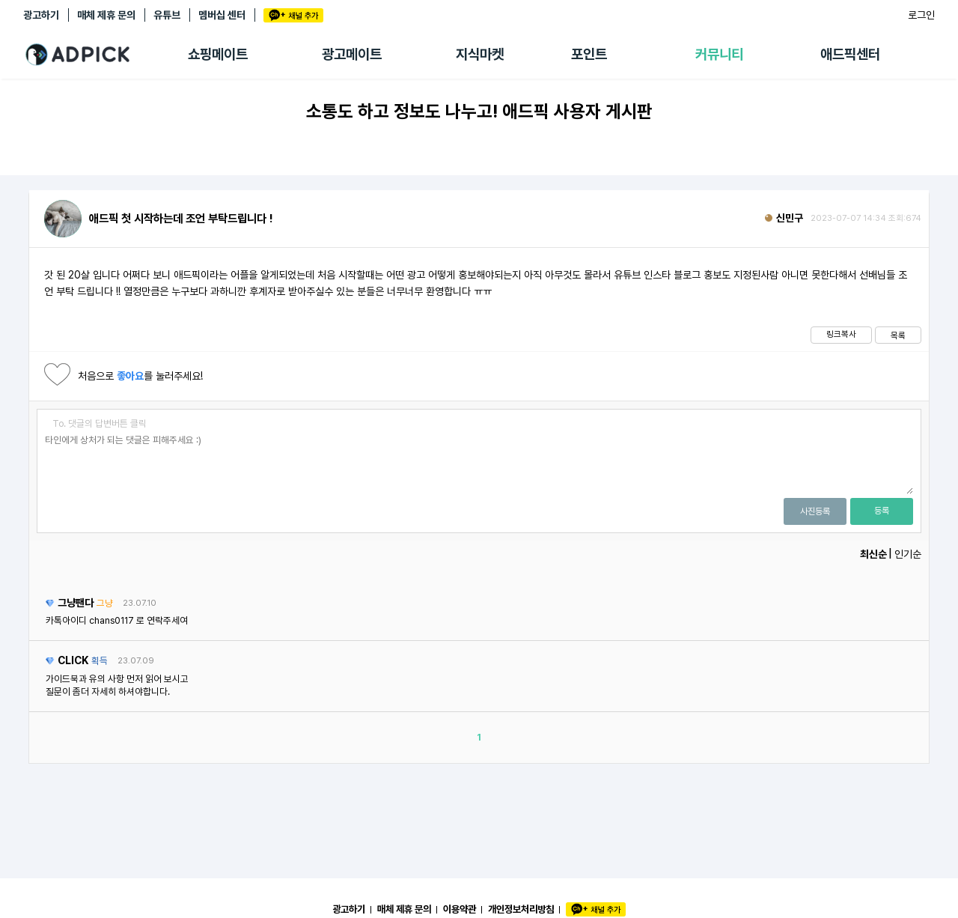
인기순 (907, 554)
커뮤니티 (719, 54)
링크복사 (841, 334)
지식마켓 (480, 54)
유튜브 (166, 15)
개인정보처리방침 (521, 909)
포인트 (589, 54)
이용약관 (459, 909)
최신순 (873, 554)
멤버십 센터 (221, 15)
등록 (881, 510)
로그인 (921, 15)
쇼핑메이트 (218, 54)
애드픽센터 (850, 54)
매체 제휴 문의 (106, 15)
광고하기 (41, 15)
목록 (898, 335)
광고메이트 (352, 54)
